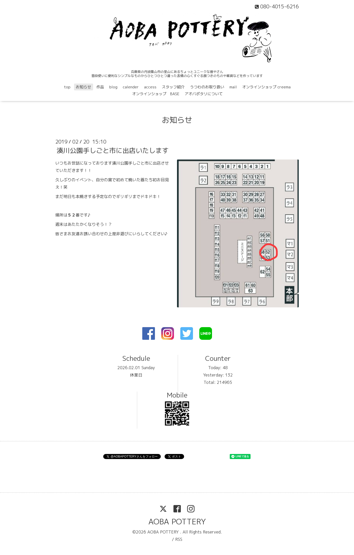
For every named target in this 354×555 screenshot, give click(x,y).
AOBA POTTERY (177, 521)
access (150, 87)
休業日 (136, 375)
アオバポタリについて (204, 93)
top (67, 87)
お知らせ (83, 87)
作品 (100, 87)
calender (131, 87)
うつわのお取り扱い (207, 87)
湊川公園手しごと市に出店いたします (113, 150)
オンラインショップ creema (266, 87)
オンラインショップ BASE (155, 93)
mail (233, 87)
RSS (178, 539)
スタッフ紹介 (173, 87)
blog (113, 87)
